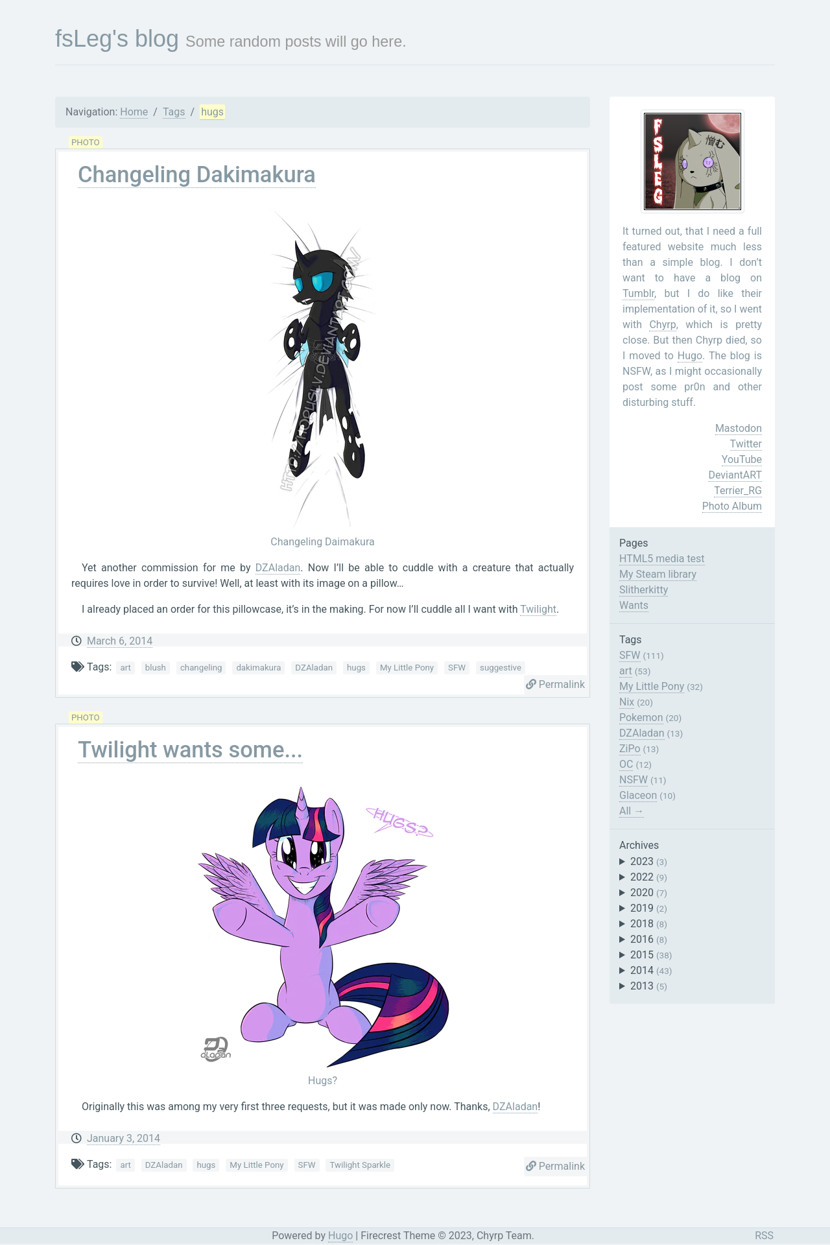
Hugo (690, 356)
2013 (648, 986)
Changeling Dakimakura (197, 174)
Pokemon (641, 717)
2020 (648, 892)
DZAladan (278, 568)
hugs (212, 112)
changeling (201, 667)
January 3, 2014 (123, 1138)
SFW (457, 667)
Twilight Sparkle (359, 1165)
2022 (648, 877)
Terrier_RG (738, 490)
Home (134, 112)
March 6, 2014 (119, 641)
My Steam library (657, 574)
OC (626, 764)
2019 (648, 908)
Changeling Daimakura (322, 542)
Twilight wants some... (190, 750)
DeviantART (735, 475)
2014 (651, 970)
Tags (174, 112)
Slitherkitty (643, 590)
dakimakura (258, 667)
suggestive (500, 667)
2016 (648, 939)
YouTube (742, 459)
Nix (626, 702)
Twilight (538, 609)
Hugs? (322, 1080)
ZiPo (630, 748)
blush (155, 667)
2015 (651, 955)
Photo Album (732, 506)
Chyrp (662, 324)
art (125, 667)
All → (631, 811)
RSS (764, 1235)
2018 (648, 924)
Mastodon (738, 428)
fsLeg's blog (117, 38)
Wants (633, 605)
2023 (648, 861)
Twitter (746, 444)
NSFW (633, 780)
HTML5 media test (662, 558)
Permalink (555, 684)
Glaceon (638, 795)
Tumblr (638, 293)
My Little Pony (407, 667)
